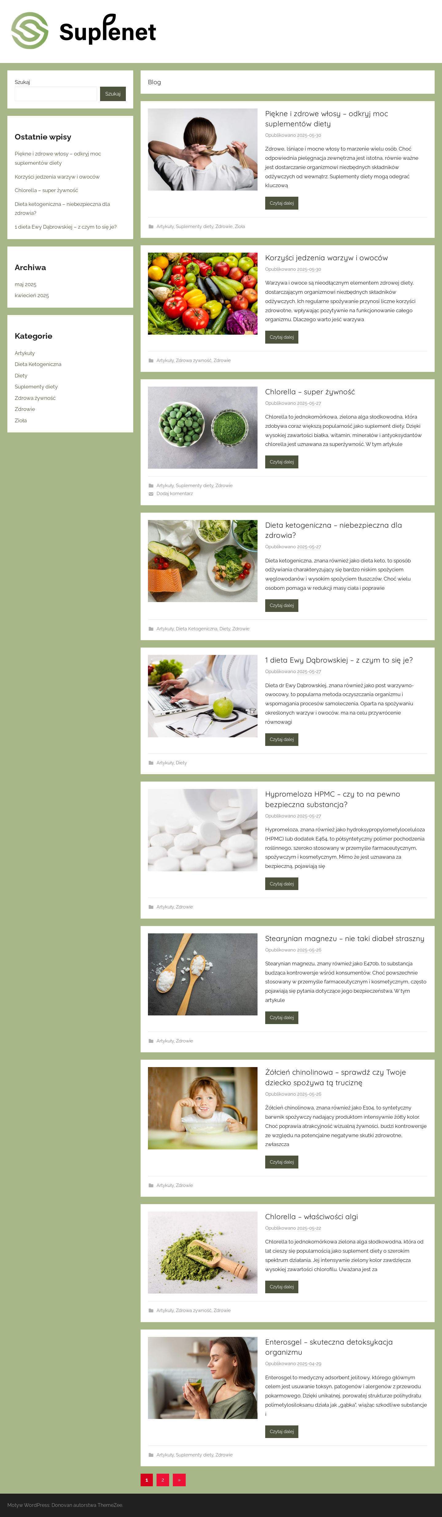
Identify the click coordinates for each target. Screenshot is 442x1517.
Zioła (240, 226)
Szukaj (22, 82)
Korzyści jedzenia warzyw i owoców (326, 257)
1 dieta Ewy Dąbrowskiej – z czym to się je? (339, 659)
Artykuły (165, 226)
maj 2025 (25, 284)
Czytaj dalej (282, 203)
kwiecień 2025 (32, 295)
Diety (224, 629)
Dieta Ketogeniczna (196, 629)
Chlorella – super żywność (310, 391)
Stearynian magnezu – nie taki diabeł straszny (345, 938)
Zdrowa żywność (193, 360)
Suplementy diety (194, 226)
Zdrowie (224, 226)
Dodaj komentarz (175, 493)
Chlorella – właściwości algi (311, 1216)
